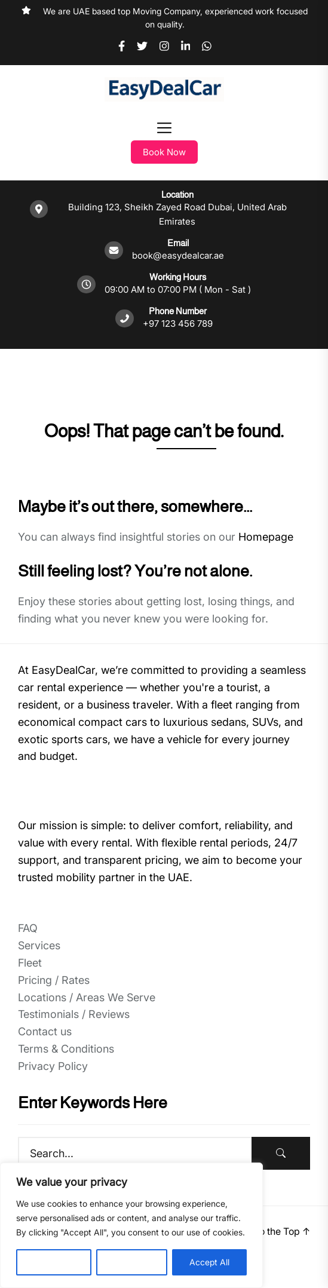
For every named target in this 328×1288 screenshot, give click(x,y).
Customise (53, 1262)
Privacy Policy (53, 1066)
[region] (131, 1225)
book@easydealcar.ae (178, 255)
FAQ (28, 928)
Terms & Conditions (66, 1048)
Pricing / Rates (54, 980)
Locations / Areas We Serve (86, 997)
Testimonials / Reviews (74, 1014)
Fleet (30, 962)
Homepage (265, 536)
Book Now (164, 152)
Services (39, 945)
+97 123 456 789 (178, 323)
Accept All (209, 1262)
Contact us (45, 1031)
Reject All (132, 1262)
